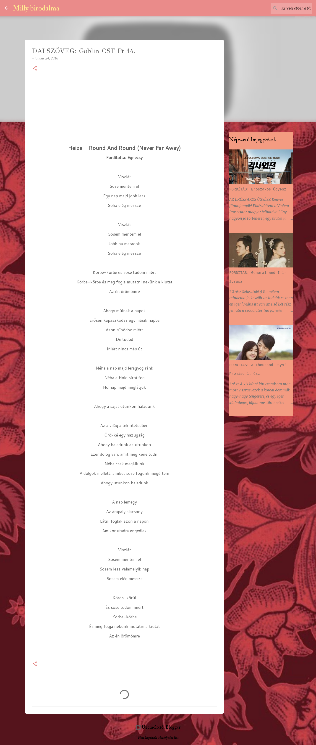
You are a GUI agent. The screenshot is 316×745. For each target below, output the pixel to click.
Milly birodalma (36, 8)
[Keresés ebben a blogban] (288, 8)
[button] (34, 69)
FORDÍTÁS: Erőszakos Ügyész (257, 190)
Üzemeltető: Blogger (158, 727)
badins (174, 738)
